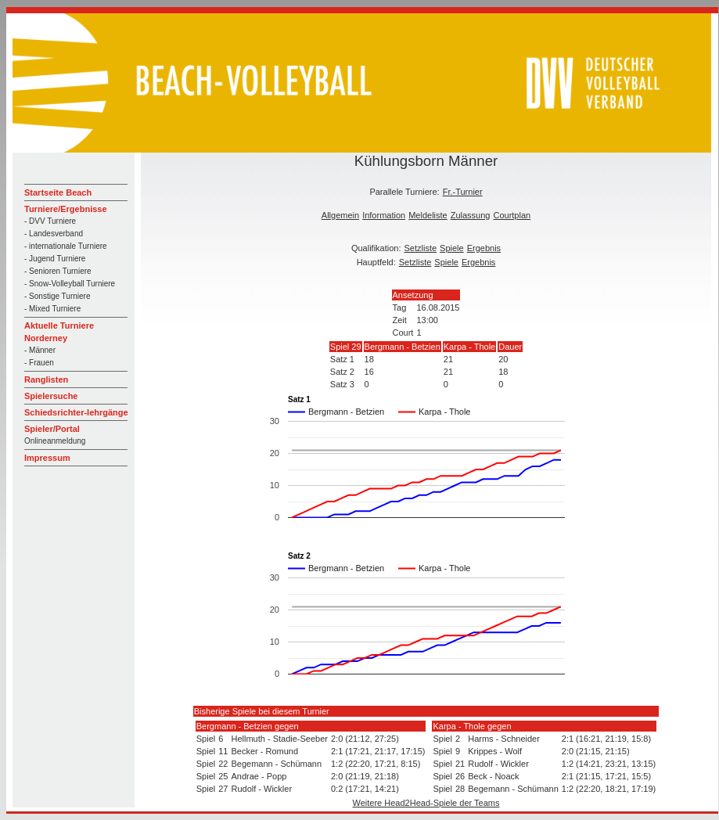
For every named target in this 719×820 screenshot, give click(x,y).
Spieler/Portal (52, 428)
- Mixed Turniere (52, 308)
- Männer (40, 350)
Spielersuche (50, 396)
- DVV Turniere (50, 221)
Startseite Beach (58, 192)
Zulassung (471, 215)
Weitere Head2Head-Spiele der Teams (426, 802)
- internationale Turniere (65, 246)
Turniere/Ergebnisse (65, 209)
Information (383, 215)
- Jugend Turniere (54, 258)
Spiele (452, 248)
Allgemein (340, 215)
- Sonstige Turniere (57, 296)
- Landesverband (53, 233)
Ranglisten (46, 379)
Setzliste (420, 248)
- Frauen (39, 362)
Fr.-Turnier (463, 191)
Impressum (47, 457)
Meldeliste (428, 215)
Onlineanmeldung (54, 441)
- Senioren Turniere (58, 271)
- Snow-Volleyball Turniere (69, 283)
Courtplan (511, 215)
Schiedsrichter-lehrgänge (76, 412)
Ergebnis (484, 248)
